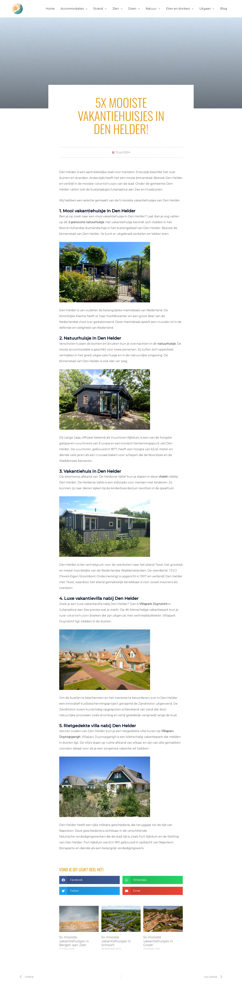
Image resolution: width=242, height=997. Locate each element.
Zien (115, 8)
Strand (98, 8)
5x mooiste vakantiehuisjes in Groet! (158, 941)
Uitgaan (205, 8)
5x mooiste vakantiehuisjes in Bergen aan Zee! (74, 941)
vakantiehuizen (77, 615)
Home (50, 8)
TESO (173, 570)
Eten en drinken (178, 8)
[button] (89, 880)
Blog (223, 8)
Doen (132, 8)
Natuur (151, 8)
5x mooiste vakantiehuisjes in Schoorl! (116, 941)
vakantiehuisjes (105, 183)
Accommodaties (72, 8)
